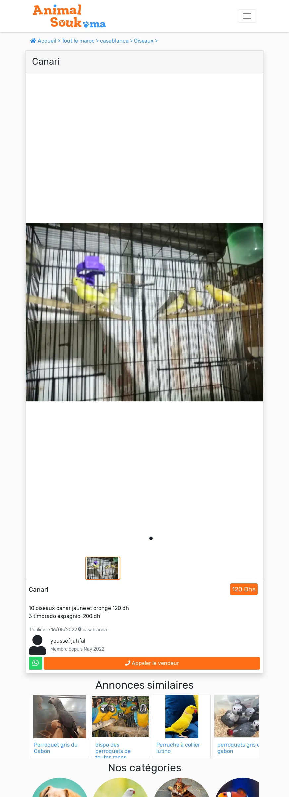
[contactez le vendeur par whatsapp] (35, 663)
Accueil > (46, 41)
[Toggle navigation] (247, 16)
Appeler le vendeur (152, 663)
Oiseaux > (146, 41)
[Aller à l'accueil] (69, 16)
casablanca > (117, 41)
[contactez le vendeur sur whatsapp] (35, 663)
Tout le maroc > (81, 41)
